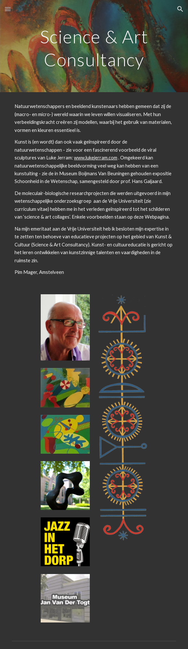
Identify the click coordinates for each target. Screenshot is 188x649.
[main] (94, 46)
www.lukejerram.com (95, 157)
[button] (8, 9)
